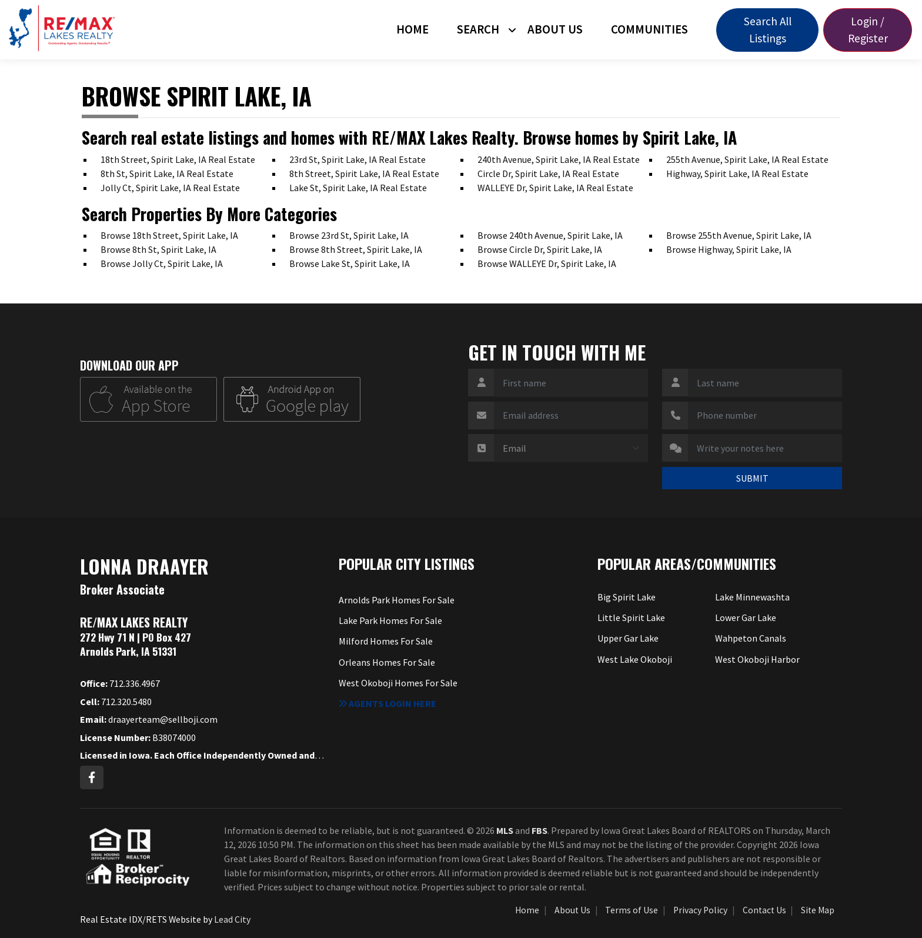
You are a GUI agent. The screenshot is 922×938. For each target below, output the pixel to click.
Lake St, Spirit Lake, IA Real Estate (358, 187)
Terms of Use (631, 910)
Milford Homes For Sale (386, 641)
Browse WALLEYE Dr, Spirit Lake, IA (546, 263)
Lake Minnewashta (752, 597)
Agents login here (387, 703)
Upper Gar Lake (628, 638)
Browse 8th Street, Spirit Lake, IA (355, 249)
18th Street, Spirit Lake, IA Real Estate (178, 159)
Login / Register (868, 29)
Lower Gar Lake (745, 617)
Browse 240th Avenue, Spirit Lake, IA (550, 235)
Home (412, 29)
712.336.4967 (120, 683)
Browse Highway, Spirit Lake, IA (728, 249)
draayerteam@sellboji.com (149, 719)
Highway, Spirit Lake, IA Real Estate (737, 173)
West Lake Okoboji (634, 659)
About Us (555, 29)
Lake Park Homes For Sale (390, 620)
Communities (649, 29)
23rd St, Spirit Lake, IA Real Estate (357, 159)
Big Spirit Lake (626, 597)
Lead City (232, 919)
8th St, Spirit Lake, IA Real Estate (167, 173)
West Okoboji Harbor (757, 659)
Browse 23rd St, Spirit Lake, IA (349, 235)
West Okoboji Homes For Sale (398, 683)
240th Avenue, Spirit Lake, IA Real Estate (558, 159)
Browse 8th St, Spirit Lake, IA (158, 249)
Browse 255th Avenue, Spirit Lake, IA (738, 235)
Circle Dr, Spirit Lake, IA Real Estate (548, 173)
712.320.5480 (116, 701)
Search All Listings (767, 29)
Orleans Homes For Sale (387, 662)
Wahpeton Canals (750, 638)
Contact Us (764, 910)
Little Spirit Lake (631, 617)
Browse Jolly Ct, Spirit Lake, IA (162, 263)
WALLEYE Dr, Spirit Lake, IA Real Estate (555, 187)
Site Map (817, 910)
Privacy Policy (700, 910)
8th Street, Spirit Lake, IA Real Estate (364, 173)
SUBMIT (752, 478)
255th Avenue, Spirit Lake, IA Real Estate (747, 159)
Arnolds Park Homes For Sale (397, 600)
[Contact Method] (571, 448)
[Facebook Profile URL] (91, 777)
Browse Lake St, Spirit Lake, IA (349, 263)
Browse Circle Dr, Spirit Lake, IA (539, 249)
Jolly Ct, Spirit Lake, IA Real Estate (170, 187)
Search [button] (478, 29)
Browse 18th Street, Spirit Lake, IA (169, 235)
